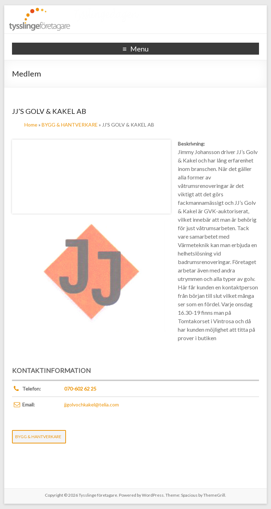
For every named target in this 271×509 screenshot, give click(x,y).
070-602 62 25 (80, 389)
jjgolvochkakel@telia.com (91, 404)
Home (30, 125)
